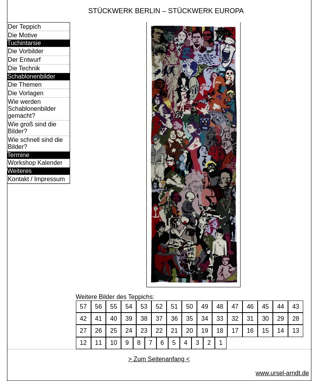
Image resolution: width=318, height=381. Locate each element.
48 (219, 306)
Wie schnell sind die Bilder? (35, 143)
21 (174, 330)
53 (144, 306)
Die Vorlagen (26, 93)
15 (265, 330)
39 (128, 318)
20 (189, 330)
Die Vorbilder (26, 51)
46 (250, 306)
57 (83, 306)
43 (295, 306)
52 (159, 306)
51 (174, 306)
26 (98, 330)
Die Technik (24, 68)
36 (174, 318)
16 (250, 330)
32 (235, 318)
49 (204, 306)
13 (295, 330)
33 (219, 318)
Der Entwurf (24, 59)
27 (83, 330)
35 (189, 318)
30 (265, 318)
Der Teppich (24, 26)
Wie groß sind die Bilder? (32, 128)
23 (144, 330)
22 (159, 330)
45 (265, 306)
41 (98, 318)
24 (128, 330)
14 (280, 330)
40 (113, 318)
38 (144, 318)
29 (280, 318)
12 (83, 342)
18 (219, 330)
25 (113, 330)
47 (235, 306)
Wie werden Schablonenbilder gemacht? (32, 108)
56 (98, 306)
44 (280, 306)
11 (98, 342)
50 (189, 306)
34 (204, 318)
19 (204, 330)
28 (295, 318)
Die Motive (22, 35)
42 (83, 318)
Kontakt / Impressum (36, 179)
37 (159, 318)
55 (113, 306)
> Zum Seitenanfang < (159, 359)
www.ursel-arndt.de (282, 373)
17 (235, 330)
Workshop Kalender (35, 162)
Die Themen (25, 84)
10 (113, 342)
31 (250, 318)
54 (128, 306)
